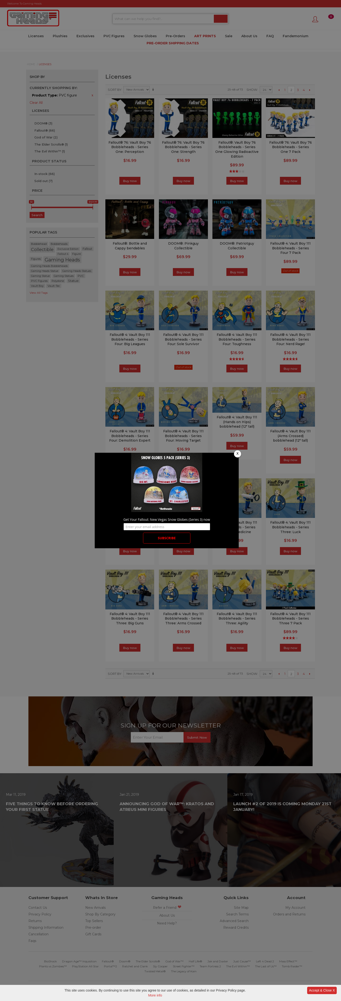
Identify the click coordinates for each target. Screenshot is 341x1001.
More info (155, 995)
